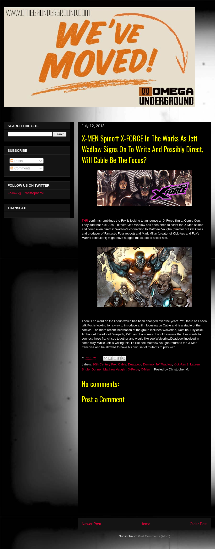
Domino (148, 364)
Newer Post (91, 524)
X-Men (145, 369)
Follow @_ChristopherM (25, 193)
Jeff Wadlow (164, 364)
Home (145, 524)
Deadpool (134, 364)
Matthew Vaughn (114, 369)
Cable (122, 364)
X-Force (133, 369)
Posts (17, 161)
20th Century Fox (105, 364)
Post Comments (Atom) (154, 536)
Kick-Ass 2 (181, 364)
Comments (21, 168)
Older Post (198, 524)
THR (85, 220)
